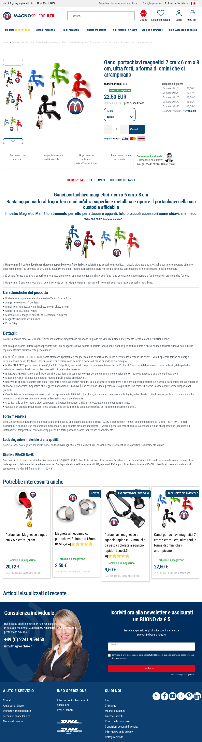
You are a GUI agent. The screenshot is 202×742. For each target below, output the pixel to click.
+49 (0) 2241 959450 (45, 3)
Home (5, 42)
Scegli (110, 111)
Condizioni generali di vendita (121, 726)
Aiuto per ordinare (13, 705)
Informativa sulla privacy (119, 732)
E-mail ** (114, 644)
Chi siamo (110, 705)
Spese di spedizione (133, 103)
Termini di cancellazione (16, 716)
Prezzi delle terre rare (117, 721)
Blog (107, 700)
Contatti (7, 700)
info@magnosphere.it (18, 3)
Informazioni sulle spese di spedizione (72, 703)
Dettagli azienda (114, 737)
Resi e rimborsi (65, 710)
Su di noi (169, 3)
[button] (13, 141)
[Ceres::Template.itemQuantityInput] (116, 129)
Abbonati (168, 668)
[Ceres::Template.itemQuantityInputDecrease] (108, 129)
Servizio (181, 3)
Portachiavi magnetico (47, 42)
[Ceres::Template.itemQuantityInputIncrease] (125, 129)
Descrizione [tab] (75, 180)
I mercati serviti (114, 716)
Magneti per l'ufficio (22, 42)
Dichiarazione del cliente (17, 711)
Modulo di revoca (13, 721)
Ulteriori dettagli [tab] (122, 180)
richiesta (191, 111)
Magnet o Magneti (115, 711)
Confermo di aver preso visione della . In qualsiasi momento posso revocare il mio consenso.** (153, 657)
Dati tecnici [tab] (97, 180)
